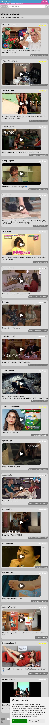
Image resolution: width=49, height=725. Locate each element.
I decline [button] (23, 721)
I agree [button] (15, 721)
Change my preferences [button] (36, 721)
